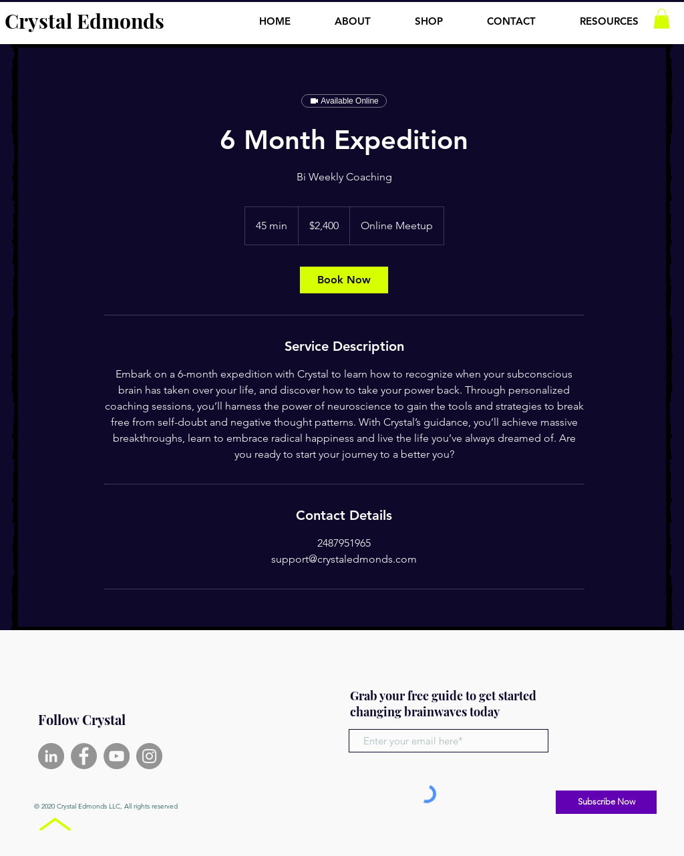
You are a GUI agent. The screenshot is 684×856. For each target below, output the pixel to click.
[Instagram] (149, 756)
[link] (344, 280)
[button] (609, 15)
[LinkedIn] (51, 756)
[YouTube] (117, 756)
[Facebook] (84, 756)
